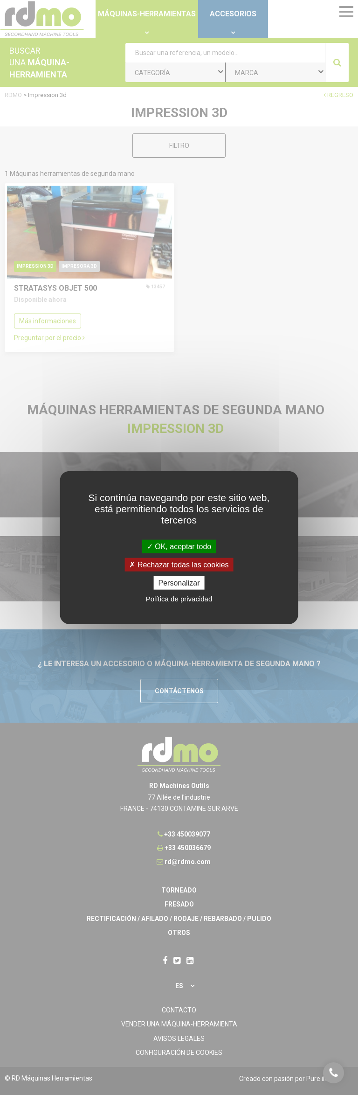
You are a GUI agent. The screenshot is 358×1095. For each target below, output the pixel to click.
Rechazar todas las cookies (178, 564)
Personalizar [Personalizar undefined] (179, 583)
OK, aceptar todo (179, 546)
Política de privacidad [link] (179, 599)
